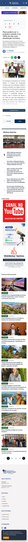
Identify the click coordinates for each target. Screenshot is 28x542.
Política (3, 501)
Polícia (7, 7)
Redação (11, 50)
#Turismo (8, 115)
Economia (15, 7)
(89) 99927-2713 (5, 487)
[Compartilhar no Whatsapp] (12, 57)
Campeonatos (5, 505)
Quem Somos (5, 514)
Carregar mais (14, 110)
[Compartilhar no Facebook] (15, 57)
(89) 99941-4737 (5, 483)
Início (20, 121)
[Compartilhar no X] (19, 57)
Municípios (24, 7)
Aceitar (6, 537)
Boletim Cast (5, 519)
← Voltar (8, 121)
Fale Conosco (5, 516)
